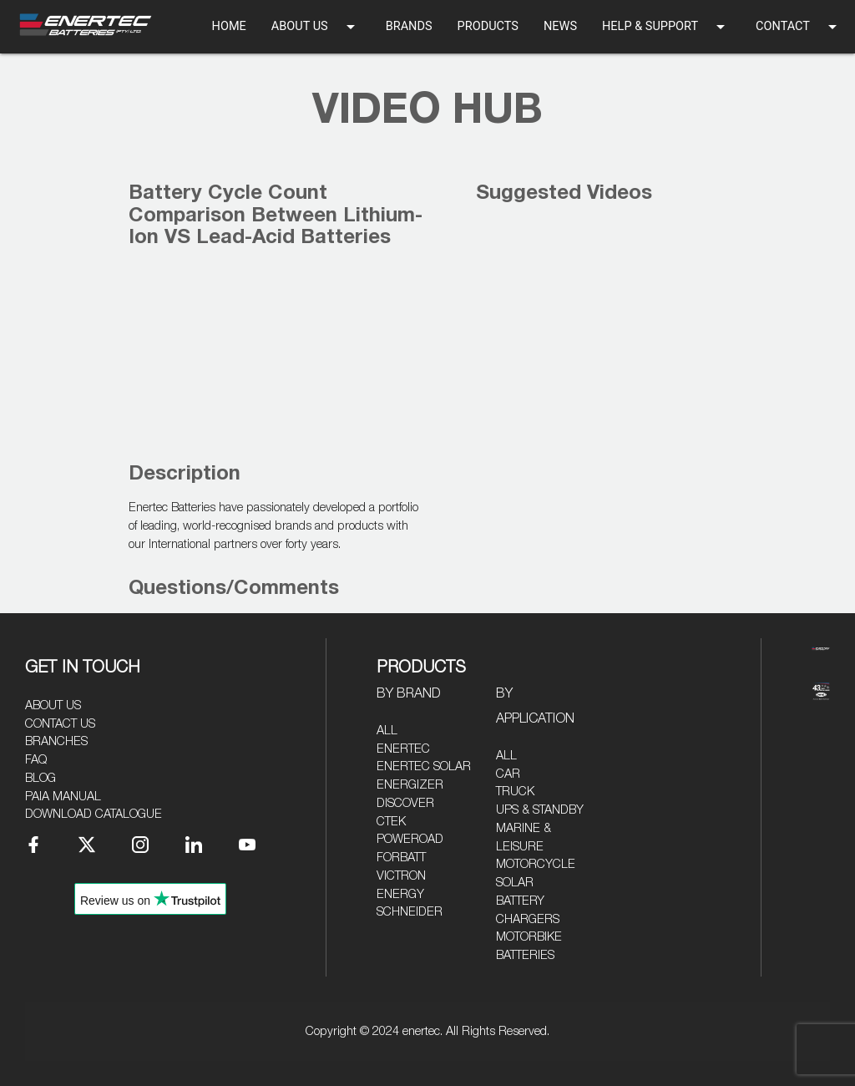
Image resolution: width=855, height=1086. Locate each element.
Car (508, 774)
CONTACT (799, 26)
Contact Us (60, 724)
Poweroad (410, 839)
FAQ (36, 760)
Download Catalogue (93, 814)
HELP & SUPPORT (666, 26)
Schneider (410, 912)
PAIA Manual (63, 796)
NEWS (560, 26)
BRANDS (409, 26)
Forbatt (401, 857)
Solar (515, 882)
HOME (229, 26)
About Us (53, 705)
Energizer (410, 785)
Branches (56, 741)
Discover (405, 803)
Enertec (403, 749)
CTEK (391, 821)
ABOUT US (316, 26)
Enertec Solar (424, 766)
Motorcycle (535, 864)
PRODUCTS (488, 26)
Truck (515, 791)
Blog (40, 778)
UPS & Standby (540, 810)
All (387, 730)
